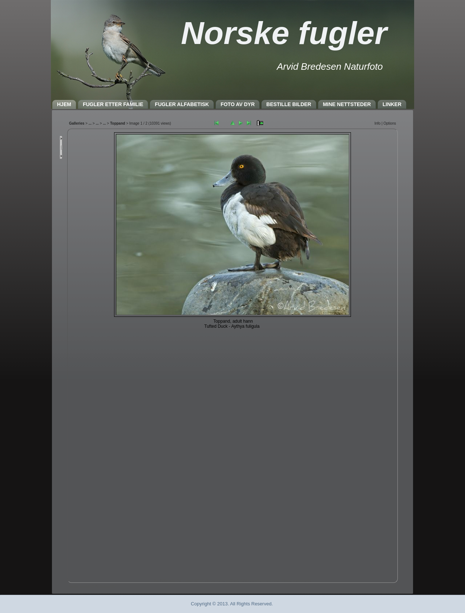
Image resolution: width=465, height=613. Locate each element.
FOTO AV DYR (238, 104)
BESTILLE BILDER (288, 104)
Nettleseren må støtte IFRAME (232, 354)
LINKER (392, 104)
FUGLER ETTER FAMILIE (113, 104)
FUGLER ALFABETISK (182, 104)
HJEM (64, 104)
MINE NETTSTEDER (347, 104)
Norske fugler (284, 33)
